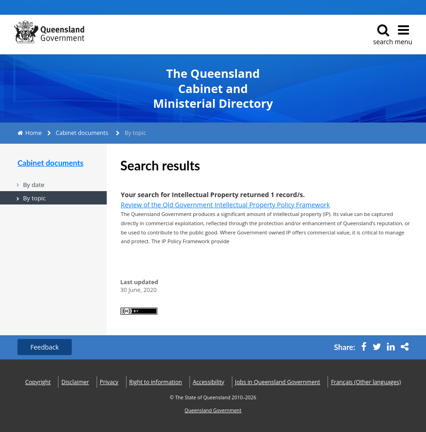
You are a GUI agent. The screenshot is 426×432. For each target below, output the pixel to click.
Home (33, 133)
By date (33, 185)
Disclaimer (75, 382)
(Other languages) (366, 382)
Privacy (109, 382)
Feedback (44, 347)
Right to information (155, 382)
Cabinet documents (82, 133)
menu (403, 34)
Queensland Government (213, 410)
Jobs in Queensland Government (277, 382)
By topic (34, 198)
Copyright (38, 382)
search (383, 34)
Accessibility (208, 382)
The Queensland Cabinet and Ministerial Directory (213, 88)
